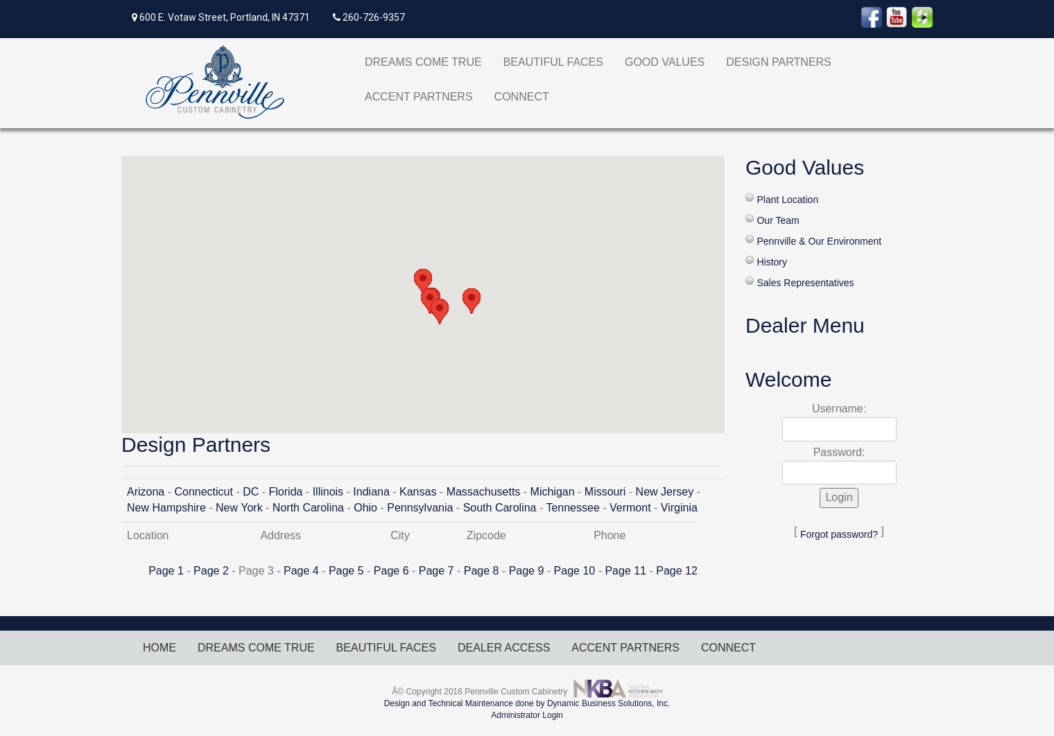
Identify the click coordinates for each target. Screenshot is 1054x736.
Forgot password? (839, 534)
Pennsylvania (420, 508)
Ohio (365, 508)
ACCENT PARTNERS (419, 97)
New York (239, 508)
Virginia (679, 508)
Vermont (630, 508)
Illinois (328, 492)
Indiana (371, 492)
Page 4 (301, 571)
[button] (423, 282)
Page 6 (391, 571)
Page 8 (481, 571)
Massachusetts (484, 492)
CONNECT (521, 97)
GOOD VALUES (665, 62)
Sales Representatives (805, 282)
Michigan (552, 492)
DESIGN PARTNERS (778, 62)
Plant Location (787, 199)
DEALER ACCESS (504, 648)
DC (251, 492)
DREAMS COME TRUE (423, 62)
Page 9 (526, 571)
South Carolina (500, 508)
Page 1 (166, 571)
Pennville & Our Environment (819, 241)
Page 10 (575, 571)
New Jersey (665, 492)
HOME (159, 648)
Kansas (417, 492)
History (772, 262)
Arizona (145, 492)
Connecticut (203, 492)
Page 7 (436, 571)
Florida (286, 492)
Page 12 (677, 571)
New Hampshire (166, 508)
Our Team (778, 220)
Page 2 (211, 571)
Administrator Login (526, 715)
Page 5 (346, 571)
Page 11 (625, 571)
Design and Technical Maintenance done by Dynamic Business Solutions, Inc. (527, 703)
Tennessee (572, 508)
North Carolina (308, 508)
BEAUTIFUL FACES (553, 62)
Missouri (605, 492)
